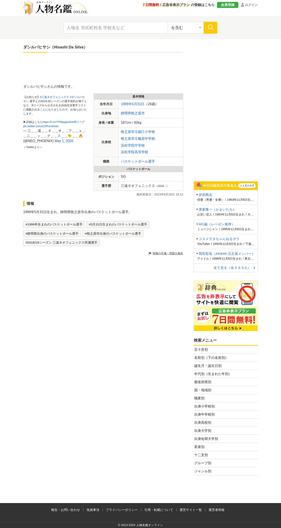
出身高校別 (202, 422)
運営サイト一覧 (191, 509)
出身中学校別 (204, 414)
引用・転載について (158, 509)
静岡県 (126, 113)
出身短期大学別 (206, 439)
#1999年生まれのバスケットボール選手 (54, 224)
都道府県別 (202, 382)
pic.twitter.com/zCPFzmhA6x (40, 126)
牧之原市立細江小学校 (138, 132)
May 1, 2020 (64, 141)
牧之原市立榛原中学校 (138, 138)
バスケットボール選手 (138, 161)
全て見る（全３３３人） (232, 267)
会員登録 (228, 5)
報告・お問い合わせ (65, 509)
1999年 (126, 104)
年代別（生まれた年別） (213, 374)
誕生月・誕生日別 (208, 366)
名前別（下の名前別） (211, 357)
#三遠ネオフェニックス (54, 97)
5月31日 (138, 104)
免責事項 (93, 509)
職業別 (199, 398)
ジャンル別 (202, 471)
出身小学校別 (204, 406)
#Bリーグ (79, 122)
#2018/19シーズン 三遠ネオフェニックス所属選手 (61, 242)
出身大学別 (202, 430)
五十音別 (201, 349)
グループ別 (202, 463)
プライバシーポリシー (122, 509)
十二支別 (201, 455)
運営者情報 (217, 509)
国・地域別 (202, 390)
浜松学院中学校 (133, 145)
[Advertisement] (103, 68)
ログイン (251, 5)
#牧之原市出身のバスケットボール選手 (113, 233)
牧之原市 (138, 113)
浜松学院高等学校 (134, 152)
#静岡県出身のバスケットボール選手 (52, 233)
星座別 (199, 447)
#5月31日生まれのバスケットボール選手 (118, 224)
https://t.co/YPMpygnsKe (58, 122)
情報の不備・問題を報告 (168, 253)
